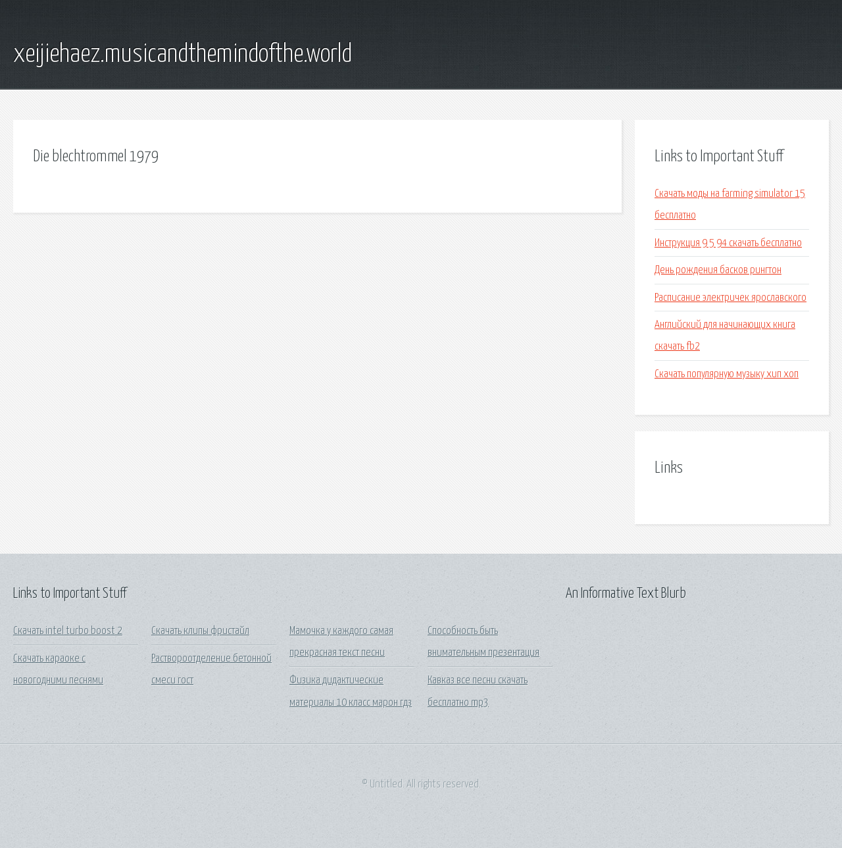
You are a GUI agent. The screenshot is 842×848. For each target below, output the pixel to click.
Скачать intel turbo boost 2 (67, 631)
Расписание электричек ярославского (730, 298)
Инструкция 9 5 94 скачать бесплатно (728, 243)
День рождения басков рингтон (718, 270)
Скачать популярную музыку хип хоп (727, 374)
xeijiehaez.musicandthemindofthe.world (182, 54)
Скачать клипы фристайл (200, 631)
